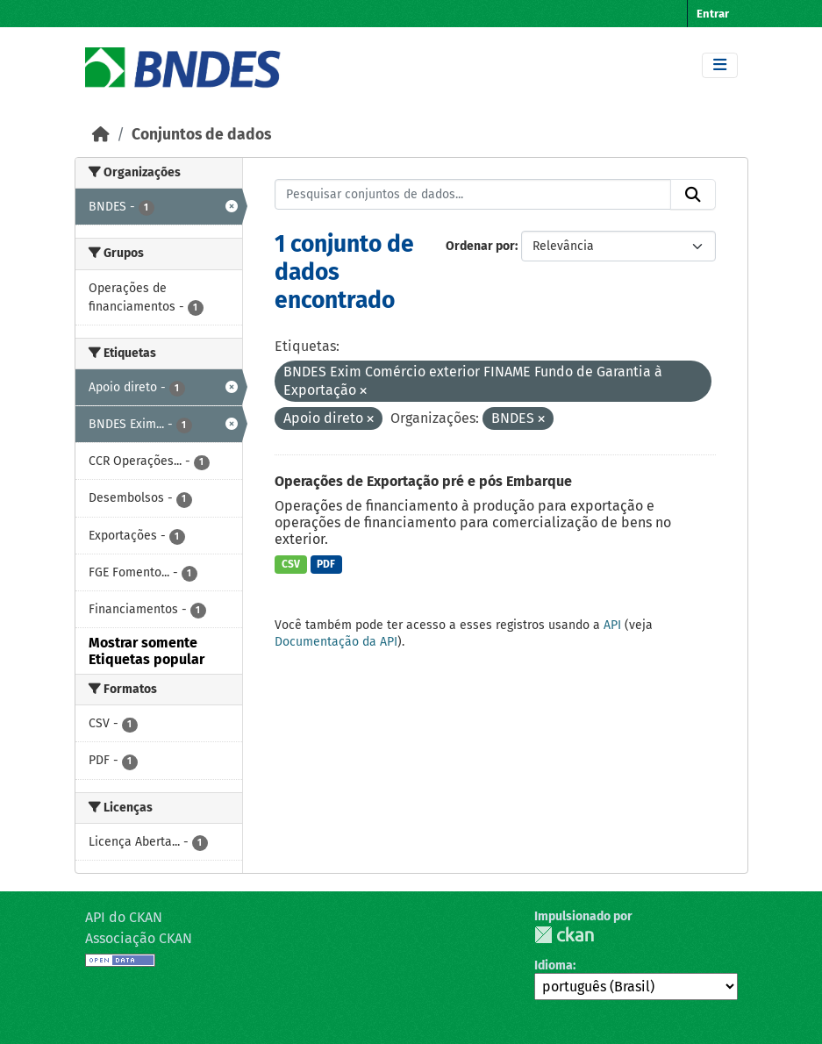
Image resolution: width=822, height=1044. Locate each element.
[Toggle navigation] (720, 65)
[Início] (101, 134)
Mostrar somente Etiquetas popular (146, 651)
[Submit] (693, 195)
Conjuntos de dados (201, 134)
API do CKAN (123, 917)
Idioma (553, 965)
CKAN (564, 935)
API (612, 625)
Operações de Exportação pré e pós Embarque (423, 481)
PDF (326, 564)
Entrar (713, 13)
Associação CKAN (138, 938)
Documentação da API (336, 641)
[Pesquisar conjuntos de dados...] (473, 195)
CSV (291, 564)
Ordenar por (480, 246)
